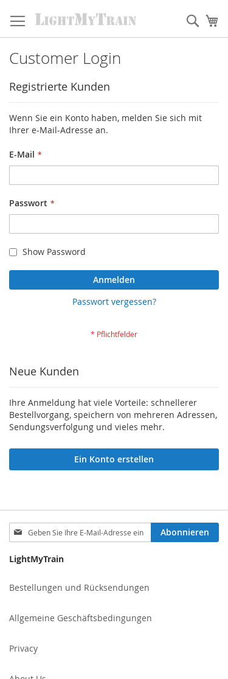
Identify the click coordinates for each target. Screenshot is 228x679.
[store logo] (86, 19)
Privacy (23, 648)
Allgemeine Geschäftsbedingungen (80, 618)
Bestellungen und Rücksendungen (79, 587)
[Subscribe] (185, 532)
